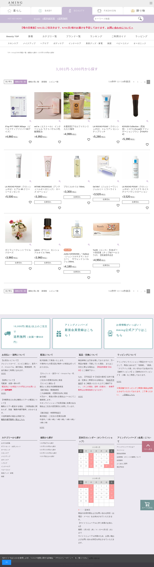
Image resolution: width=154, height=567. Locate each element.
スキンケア (13, 43)
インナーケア (75, 43)
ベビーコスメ (122, 43)
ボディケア (58, 43)
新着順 (44, 82)
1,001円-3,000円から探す (48, 447)
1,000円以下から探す (47, 443)
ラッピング (141, 36)
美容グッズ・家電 (94, 43)
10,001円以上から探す (47, 456)
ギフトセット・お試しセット (11, 447)
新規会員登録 (121, 454)
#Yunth (37, 18)
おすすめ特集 (5, 443)
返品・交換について (88, 355)
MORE (3, 373)
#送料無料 (62, 18)
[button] (134, 82)
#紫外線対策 (48, 18)
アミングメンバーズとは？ (126, 447)
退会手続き (120, 467)
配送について (46, 355)
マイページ (120, 450)
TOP (9, 53)
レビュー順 (53, 82)
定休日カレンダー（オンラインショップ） (95, 439)
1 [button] (137, 82)
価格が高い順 (33, 82)
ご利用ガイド (119, 36)
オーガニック (140, 43)
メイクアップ (29, 43)
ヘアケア (44, 43)
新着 (30, 36)
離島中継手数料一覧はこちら (13, 419)
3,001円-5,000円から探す (48, 450)
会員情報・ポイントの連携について (129, 457)
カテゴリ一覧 (49, 36)
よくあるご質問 (122, 464)
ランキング (96, 36)
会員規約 (120, 460)
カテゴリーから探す (11, 437)
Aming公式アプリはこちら (131, 330)
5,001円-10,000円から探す (48, 453)
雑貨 (109, 43)
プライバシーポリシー (64, 558)
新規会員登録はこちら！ (79, 330)
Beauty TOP (12, 36)
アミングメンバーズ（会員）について (134, 439)
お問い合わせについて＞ (120, 27)
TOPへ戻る (148, 446)
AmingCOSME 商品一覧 (19, 53)
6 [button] (144, 82)
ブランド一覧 (73, 36)
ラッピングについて (126, 355)
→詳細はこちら (128, 395)
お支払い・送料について (13, 355)
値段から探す (32, 53)
